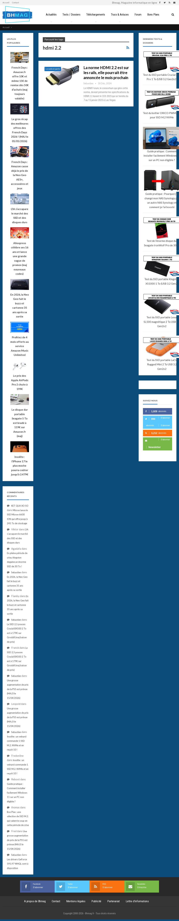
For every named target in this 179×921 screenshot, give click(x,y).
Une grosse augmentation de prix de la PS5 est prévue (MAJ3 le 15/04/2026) (17, 689)
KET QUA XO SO (19, 505)
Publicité (96, 901)
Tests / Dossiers (71, 14)
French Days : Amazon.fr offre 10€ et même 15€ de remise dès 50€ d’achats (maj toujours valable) (20, 83)
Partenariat (113, 901)
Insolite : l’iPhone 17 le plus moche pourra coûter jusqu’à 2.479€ (19, 465)
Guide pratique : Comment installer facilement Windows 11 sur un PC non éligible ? (17, 793)
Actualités (50, 14)
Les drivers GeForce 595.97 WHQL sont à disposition (17, 863)
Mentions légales (75, 901)
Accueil (6, 2)
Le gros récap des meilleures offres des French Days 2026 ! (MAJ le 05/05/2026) (19, 130)
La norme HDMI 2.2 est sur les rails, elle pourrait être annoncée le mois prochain (106, 72)
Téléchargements (95, 14)
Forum (138, 14)
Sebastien (16, 572)
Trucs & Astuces (120, 14)
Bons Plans (155, 14)
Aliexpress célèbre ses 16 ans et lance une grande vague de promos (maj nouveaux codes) (19, 258)
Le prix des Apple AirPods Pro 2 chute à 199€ (19, 382)
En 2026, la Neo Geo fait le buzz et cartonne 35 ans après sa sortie (19, 305)
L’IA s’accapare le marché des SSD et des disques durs (19, 215)
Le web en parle (53, 69)
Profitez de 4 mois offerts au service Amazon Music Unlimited (19, 346)
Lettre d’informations (137, 901)
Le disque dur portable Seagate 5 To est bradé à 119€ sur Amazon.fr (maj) (20, 423)
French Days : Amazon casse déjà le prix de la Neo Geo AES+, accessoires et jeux (19, 175)
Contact (15, 2)
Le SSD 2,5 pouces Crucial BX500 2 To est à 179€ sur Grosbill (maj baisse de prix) (17, 633)
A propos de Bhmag (35, 901)
